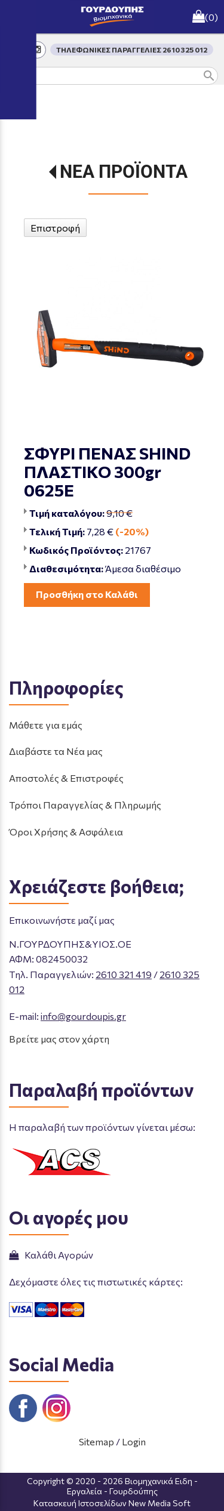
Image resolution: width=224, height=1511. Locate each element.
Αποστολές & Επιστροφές (66, 778)
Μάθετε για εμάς (45, 724)
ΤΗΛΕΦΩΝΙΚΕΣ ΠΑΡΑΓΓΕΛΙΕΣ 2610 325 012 (131, 49)
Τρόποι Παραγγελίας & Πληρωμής (85, 804)
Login (134, 1441)
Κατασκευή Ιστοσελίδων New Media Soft (112, 1503)
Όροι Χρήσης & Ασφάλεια (66, 831)
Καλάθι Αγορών (51, 1254)
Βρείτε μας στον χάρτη (59, 1038)
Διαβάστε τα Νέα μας (56, 751)
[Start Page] (112, 16)
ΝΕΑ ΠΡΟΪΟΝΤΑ (124, 171)
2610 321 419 (124, 974)
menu (17, 17)
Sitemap (96, 1441)
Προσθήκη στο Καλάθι (87, 594)
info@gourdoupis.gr (83, 1016)
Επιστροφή (55, 227)
